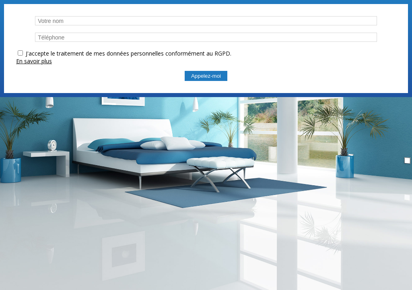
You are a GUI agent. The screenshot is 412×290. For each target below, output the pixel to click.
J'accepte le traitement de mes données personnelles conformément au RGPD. (128, 53)
